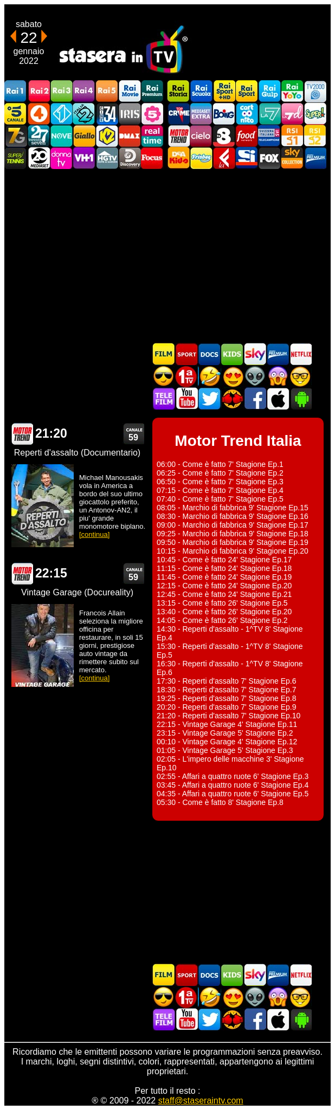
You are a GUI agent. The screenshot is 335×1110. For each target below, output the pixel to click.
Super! (315, 113)
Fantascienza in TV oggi (254, 376)
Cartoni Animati (232, 354)
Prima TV (186, 376)
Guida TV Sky (254, 354)
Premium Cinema (315, 158)
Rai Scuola (201, 91)
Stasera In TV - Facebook (254, 398)
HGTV (106, 158)
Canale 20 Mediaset (38, 158)
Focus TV (152, 158)
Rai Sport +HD (223, 91)
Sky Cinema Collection (292, 158)
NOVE (61, 136)
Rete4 (38, 113)
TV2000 (315, 91)
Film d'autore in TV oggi (300, 376)
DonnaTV (61, 158)
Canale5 (15, 113)
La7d (292, 113)
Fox (269, 158)
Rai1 (15, 91)
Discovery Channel (129, 158)
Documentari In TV (209, 354)
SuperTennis (15, 158)
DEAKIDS (178, 158)
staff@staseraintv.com (200, 1100)
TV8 (223, 136)
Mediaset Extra (201, 113)
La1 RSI (292, 136)
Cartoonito (246, 113)
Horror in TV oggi (277, 376)
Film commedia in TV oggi (209, 376)
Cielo (201, 136)
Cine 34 (106, 113)
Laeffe (223, 158)
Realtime (152, 136)
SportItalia (246, 158)
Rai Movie (129, 91)
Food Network (246, 136)
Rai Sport (246, 91)
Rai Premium (152, 91)
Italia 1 (61, 113)
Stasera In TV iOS (277, 398)
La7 (269, 113)
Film (163, 354)
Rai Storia (178, 91)
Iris (129, 113)
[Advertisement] (167, 256)
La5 (152, 113)
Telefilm (163, 398)
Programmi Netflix (300, 354)
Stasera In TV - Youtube (186, 398)
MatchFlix (232, 398)
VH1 (84, 158)
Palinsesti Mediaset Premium (277, 354)
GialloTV (84, 136)
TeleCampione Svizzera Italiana (269, 136)
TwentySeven (38, 136)
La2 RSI (315, 136)
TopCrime (178, 113)
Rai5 (106, 91)
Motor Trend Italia (178, 136)
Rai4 (84, 91)
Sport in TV (186, 354)
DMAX (129, 136)
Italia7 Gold (15, 136)
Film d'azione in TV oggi (163, 376)
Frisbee (201, 158)
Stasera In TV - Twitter (209, 398)
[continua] (94, 534)
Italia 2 (84, 113)
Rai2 (38, 91)
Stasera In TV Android (300, 398)
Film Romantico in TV (232, 376)
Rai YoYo (292, 91)
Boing (223, 113)
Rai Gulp (269, 91)
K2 (106, 136)
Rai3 (61, 91)
